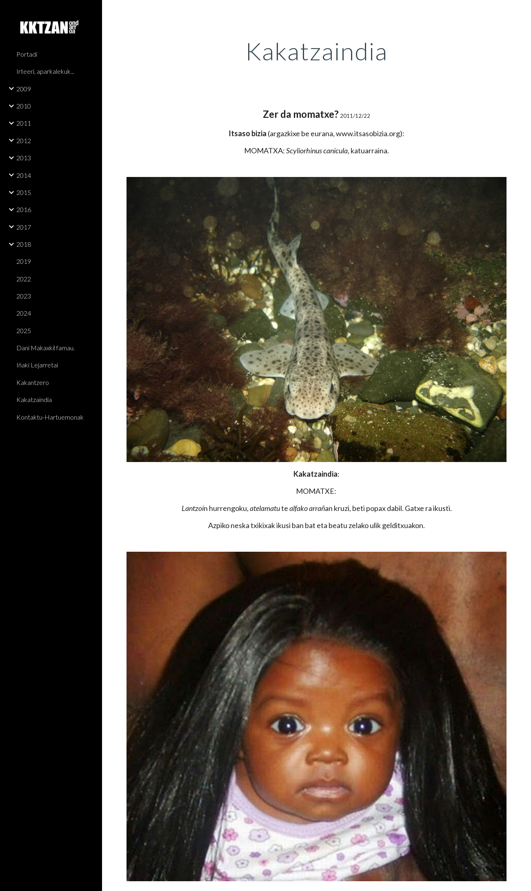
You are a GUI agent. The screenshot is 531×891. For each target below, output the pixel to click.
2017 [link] (23, 227)
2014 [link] (23, 175)
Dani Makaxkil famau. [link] (45, 348)
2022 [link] (23, 279)
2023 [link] (23, 296)
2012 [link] (23, 140)
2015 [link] (23, 192)
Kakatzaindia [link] (34, 399)
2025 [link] (23, 330)
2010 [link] (23, 106)
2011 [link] (23, 123)
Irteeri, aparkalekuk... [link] (45, 71)
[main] (316, 51)
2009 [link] (23, 89)
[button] (521, 11)
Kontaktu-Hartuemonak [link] (50, 417)
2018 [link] (23, 244)
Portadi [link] (26, 54)
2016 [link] (23, 209)
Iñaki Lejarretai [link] (37, 365)
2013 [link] (23, 157)
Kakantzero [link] (32, 382)
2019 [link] (23, 261)
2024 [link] (23, 313)
